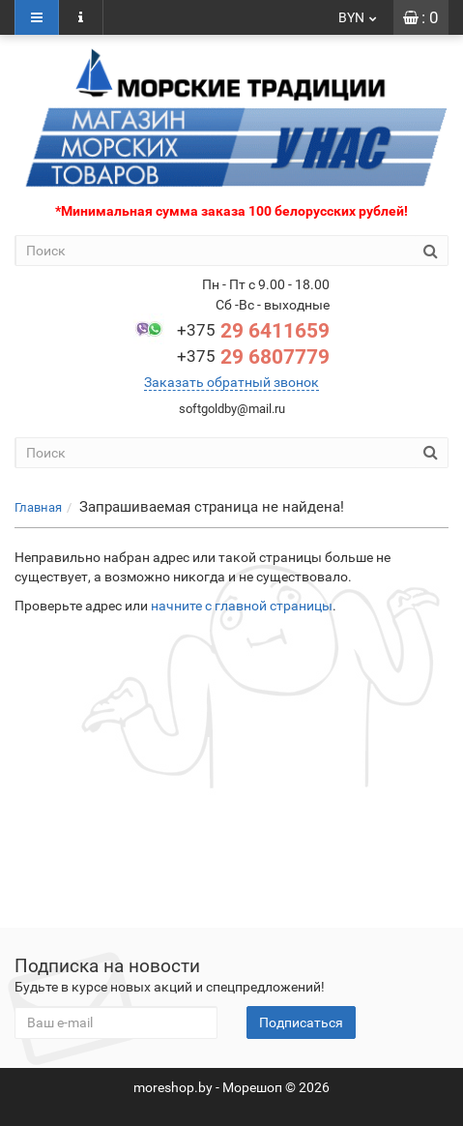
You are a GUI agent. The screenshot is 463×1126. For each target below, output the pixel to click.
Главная (38, 507)
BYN (358, 17)
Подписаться (301, 1022)
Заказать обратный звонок (231, 382)
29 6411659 (253, 330)
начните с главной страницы (242, 605)
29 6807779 (253, 357)
